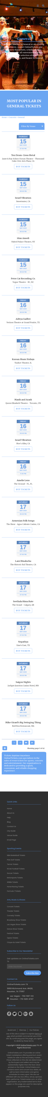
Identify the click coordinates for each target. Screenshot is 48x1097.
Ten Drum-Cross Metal (23, 165)
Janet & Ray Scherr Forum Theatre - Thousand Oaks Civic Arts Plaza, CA (23, 169)
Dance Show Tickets (15, 929)
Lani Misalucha (23, 571)
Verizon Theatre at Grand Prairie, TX (23, 332)
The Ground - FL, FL (23, 494)
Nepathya (23, 651)
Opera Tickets (12, 938)
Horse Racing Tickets (15, 886)
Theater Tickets (13, 911)
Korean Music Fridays (23, 369)
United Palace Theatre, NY (23, 251)
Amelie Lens (23, 490)
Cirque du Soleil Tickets (16, 942)
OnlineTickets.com (28, 1045)
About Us (10, 813)
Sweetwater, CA (23, 211)
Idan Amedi (23, 248)
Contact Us (11, 826)
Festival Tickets (13, 933)
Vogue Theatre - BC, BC (23, 292)
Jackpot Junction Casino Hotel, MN (23, 695)
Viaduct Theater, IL (23, 373)
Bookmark (12, 1030)
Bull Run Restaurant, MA (23, 736)
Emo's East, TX (23, 655)
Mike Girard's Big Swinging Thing (23, 732)
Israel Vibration (23, 207)
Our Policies (34, 1030)
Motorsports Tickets (15, 878)
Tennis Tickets (12, 864)
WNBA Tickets (12, 882)
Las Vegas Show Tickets (16, 924)
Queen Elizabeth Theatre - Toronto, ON (23, 413)
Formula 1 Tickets (14, 891)
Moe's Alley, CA (23, 453)
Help (9, 817)
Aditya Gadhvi (23, 328)
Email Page (11, 840)
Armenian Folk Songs (23, 530)
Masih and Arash (23, 409)
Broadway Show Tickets (16, 920)
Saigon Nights (23, 692)
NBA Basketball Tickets (16, 855)
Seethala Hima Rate (23, 611)
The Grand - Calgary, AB (23, 615)
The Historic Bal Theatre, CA (23, 574)
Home (9, 808)
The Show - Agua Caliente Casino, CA (23, 534)
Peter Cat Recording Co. (23, 288)
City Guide (11, 831)
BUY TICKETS (23, 176)
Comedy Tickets (13, 915)
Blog (8, 822)
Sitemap (22, 1030)
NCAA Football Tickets (16, 869)
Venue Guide (12, 835)
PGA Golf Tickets (13, 860)
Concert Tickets (13, 906)
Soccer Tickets (13, 873)
